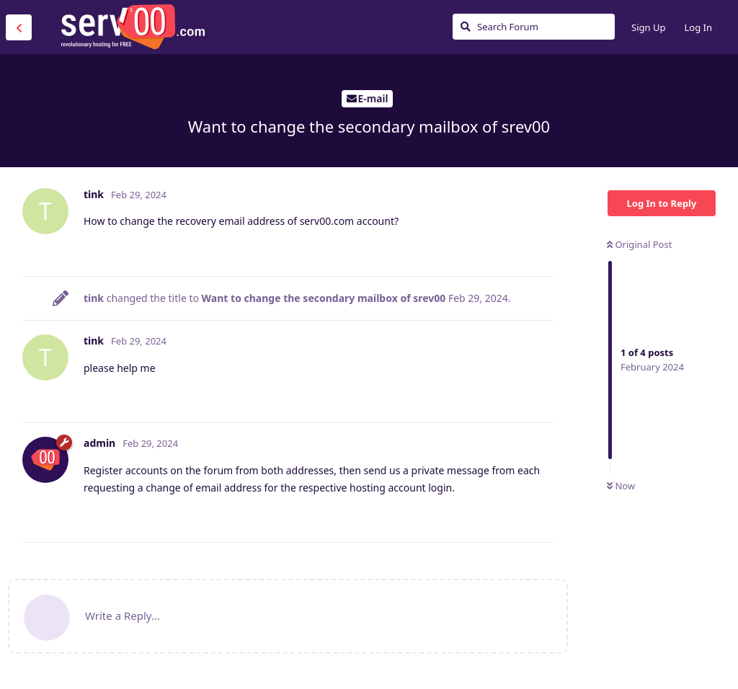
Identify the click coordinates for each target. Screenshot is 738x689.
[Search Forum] (534, 27)
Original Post (639, 244)
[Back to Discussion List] (19, 27)
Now (621, 485)
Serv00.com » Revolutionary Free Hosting (133, 26)
